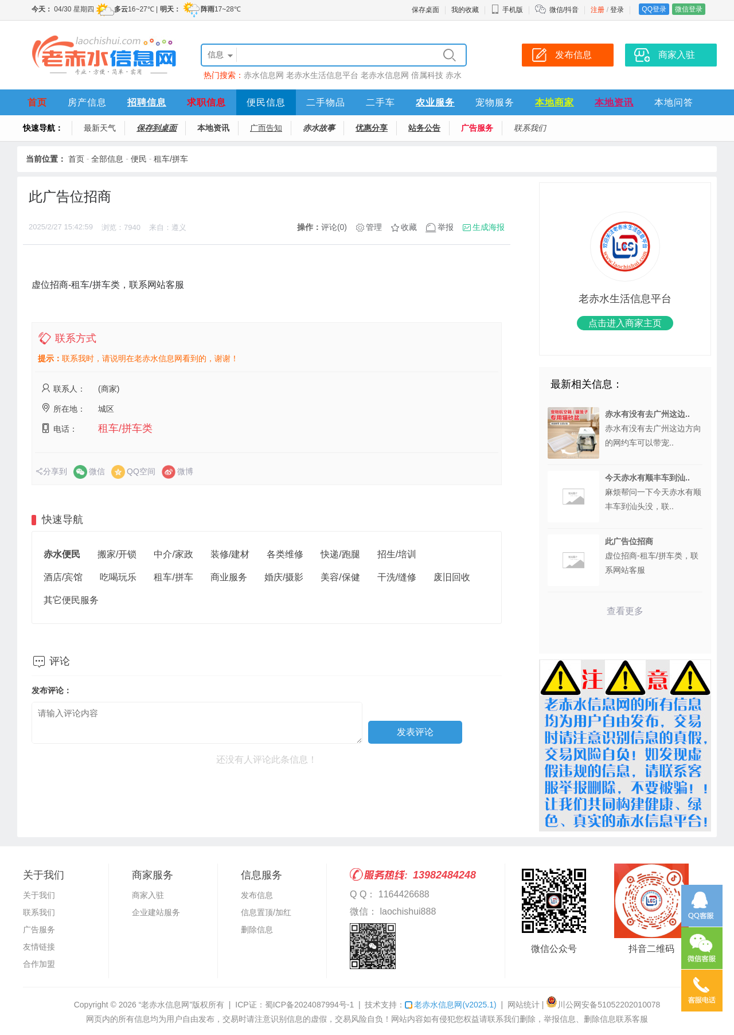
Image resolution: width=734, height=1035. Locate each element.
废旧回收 (452, 577)
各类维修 (285, 554)
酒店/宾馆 (63, 577)
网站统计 (523, 1004)
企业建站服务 (156, 912)
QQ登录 (654, 9)
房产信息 (87, 102)
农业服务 (435, 102)
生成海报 (489, 227)
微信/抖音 (564, 10)
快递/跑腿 (340, 554)
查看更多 (625, 611)
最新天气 (100, 127)
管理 (374, 227)
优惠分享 (372, 127)
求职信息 (206, 102)
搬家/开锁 (116, 554)
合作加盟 (39, 963)
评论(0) (334, 227)
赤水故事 (319, 127)
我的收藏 (465, 10)
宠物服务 (494, 102)
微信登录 (688, 9)
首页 (37, 102)
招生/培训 (396, 554)
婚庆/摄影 (283, 577)
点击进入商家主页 (625, 323)
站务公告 (424, 127)
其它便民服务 (71, 600)
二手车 (380, 102)
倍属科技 (427, 75)
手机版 (507, 10)
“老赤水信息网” (165, 1004)
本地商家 (554, 102)
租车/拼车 (171, 158)
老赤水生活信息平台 (322, 75)
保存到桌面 (156, 127)
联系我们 (530, 127)
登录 (617, 10)
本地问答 (673, 102)
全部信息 (107, 158)
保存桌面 (425, 10)
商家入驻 (148, 895)
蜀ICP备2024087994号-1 (309, 1004)
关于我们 (39, 895)
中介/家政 (173, 554)
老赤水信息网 (385, 75)
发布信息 (257, 895)
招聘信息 (146, 102)
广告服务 (477, 127)
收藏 (409, 227)
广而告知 (266, 127)
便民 (139, 158)
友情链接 (39, 946)
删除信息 (257, 929)
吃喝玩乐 (118, 577)
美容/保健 (340, 577)
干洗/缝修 (396, 577)
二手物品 (325, 102)
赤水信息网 (264, 75)
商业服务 (228, 577)
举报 (446, 227)
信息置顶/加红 (266, 912)
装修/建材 (229, 554)
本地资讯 (614, 102)
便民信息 (266, 102)
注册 (597, 10)
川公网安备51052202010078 (603, 1004)
